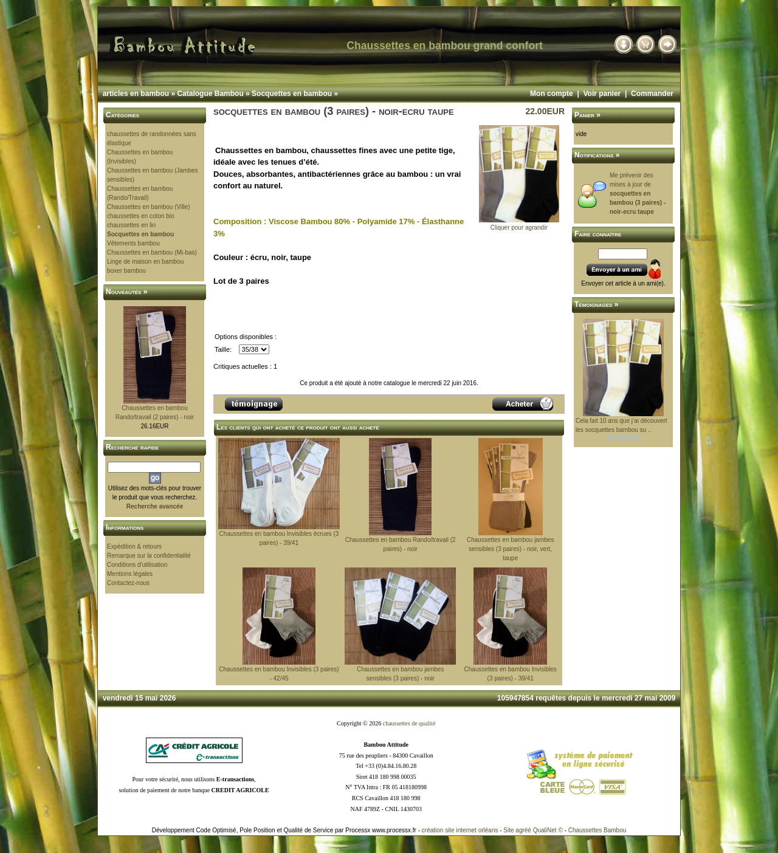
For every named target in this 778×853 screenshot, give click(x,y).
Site (508, 830)
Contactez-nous (128, 583)
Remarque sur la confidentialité (149, 555)
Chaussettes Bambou (597, 830)
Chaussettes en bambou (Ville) (148, 207)
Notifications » (597, 155)
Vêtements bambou (133, 243)
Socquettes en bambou (292, 93)
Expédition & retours (134, 546)
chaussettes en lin (131, 225)
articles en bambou (136, 93)
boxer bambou (126, 270)
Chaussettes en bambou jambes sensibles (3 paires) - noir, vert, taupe (510, 548)
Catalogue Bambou (210, 93)
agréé (523, 830)
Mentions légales (130, 573)
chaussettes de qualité (409, 723)
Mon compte (551, 93)
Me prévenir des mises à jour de (638, 193)
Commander (652, 93)
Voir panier (602, 93)
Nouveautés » (126, 291)
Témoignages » (596, 304)
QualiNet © (548, 830)
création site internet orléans (460, 830)
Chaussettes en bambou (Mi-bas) (152, 252)
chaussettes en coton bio (140, 216)
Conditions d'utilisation (137, 564)
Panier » (587, 115)
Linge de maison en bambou (145, 261)
